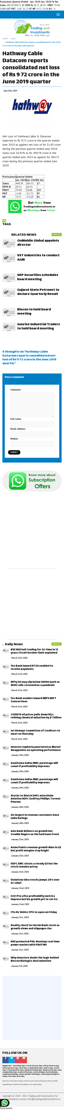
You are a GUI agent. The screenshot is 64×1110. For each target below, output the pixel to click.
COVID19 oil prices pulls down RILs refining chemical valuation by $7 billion (36, 716)
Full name (15, 418)
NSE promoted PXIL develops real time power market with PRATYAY (35, 943)
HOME (5, 38)
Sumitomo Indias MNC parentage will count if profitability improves (34, 765)
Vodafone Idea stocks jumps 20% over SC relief (35, 882)
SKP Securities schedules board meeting (37, 277)
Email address (17, 428)
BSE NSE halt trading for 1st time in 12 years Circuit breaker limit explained (34, 651)
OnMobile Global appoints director (38, 243)
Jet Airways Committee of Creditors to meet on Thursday (35, 732)
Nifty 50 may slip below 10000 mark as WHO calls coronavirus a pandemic (35, 684)
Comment (15, 389)
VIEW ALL (57, 234)
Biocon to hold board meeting (34, 312)
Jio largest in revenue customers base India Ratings (35, 817)
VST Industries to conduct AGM (38, 258)
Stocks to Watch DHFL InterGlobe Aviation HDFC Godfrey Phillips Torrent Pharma (35, 799)
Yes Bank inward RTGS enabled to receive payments (32, 668)
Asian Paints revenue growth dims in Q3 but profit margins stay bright (36, 849)
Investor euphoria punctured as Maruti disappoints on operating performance (36, 749)
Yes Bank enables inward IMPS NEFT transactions (33, 700)
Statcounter (6, 1108)
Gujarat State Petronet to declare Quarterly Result (38, 292)
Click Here (38, 1084)
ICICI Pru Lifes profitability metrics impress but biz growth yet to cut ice (34, 898)
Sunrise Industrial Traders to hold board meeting (38, 327)
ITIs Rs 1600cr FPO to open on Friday (34, 912)
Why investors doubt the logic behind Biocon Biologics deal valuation (35, 959)
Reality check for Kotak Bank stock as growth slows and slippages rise (35, 927)
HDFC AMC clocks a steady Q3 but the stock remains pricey (34, 865)
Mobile (14, 438)
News (13, 38)
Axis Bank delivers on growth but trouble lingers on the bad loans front (35, 833)
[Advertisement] (32, 530)
